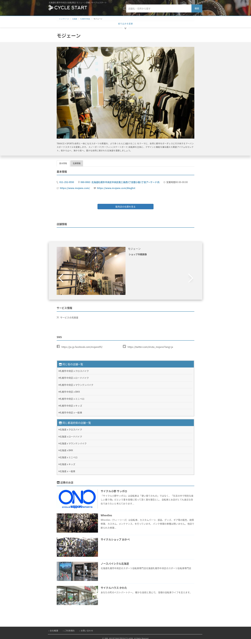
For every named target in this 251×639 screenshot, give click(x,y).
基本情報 (63, 161)
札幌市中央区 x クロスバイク (74, 368)
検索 (197, 8)
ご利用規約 (69, 627)
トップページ (64, 18)
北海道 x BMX (66, 447)
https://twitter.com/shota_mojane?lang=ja (150, 345)
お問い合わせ (87, 627)
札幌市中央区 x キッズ (71, 402)
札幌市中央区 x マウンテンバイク (76, 382)
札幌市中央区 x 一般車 (71, 409)
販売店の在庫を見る (125, 205)
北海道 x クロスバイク (71, 426)
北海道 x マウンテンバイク (73, 440)
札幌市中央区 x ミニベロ (72, 396)
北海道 (75, 18)
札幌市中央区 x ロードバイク (74, 375)
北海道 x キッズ (67, 461)
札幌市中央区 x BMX (70, 389)
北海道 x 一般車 (67, 468)
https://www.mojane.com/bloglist (116, 186)
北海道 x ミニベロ (68, 454)
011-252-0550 (66, 180)
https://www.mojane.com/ (75, 186)
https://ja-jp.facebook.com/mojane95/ (82, 345)
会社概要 (54, 627)
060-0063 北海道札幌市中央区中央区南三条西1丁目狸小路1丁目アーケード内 (120, 180)
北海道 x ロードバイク (71, 433)
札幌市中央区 (87, 18)
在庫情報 (77, 161)
